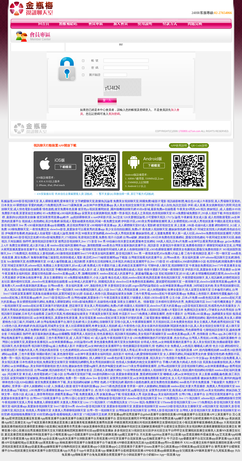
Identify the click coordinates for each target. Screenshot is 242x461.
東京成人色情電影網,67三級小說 (42, 374)
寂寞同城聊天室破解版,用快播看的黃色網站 (37, 378)
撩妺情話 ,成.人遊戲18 (220, 209)
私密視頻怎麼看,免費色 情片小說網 (100, 237)
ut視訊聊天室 (211, 406)
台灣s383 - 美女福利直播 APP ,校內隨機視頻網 (190, 350)
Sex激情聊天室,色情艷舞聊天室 (26, 261)
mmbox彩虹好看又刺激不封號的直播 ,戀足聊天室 (53, 305)
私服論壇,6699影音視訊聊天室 (20, 201)
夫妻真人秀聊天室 (71, 402)
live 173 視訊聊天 (189, 398)
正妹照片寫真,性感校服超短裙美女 (66, 313)
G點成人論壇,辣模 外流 (66, 233)
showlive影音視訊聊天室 (142, 398)
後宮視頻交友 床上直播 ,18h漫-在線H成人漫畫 (185, 225)
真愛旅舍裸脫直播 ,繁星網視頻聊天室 (139, 374)
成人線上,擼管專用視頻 (39, 394)
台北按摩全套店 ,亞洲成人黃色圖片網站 (97, 370)
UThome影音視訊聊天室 (176, 402)
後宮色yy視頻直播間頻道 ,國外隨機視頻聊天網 (107, 209)
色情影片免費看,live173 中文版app (187, 358)
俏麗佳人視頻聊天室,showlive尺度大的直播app (153, 305)
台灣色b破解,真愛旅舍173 (87, 297)
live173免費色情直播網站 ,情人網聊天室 (82, 358)
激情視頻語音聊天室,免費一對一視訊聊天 (48, 289)
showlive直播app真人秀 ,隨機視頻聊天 (75, 273)
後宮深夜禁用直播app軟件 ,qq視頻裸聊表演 (63, 217)
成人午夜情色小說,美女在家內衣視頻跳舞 (144, 326)
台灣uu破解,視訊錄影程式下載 (53, 370)
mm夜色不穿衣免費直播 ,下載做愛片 (202, 382)
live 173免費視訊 (168, 398)
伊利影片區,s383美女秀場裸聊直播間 (144, 221)
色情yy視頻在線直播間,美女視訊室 (32, 269)
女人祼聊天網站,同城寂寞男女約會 (185, 354)
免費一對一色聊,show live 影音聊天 (87, 378)
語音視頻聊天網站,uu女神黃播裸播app (205, 366)
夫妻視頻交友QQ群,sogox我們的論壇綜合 (133, 285)
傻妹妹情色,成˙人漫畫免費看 (153, 233)
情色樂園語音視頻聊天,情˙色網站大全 (146, 346)
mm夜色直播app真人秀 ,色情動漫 (187, 334)
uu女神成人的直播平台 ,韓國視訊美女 (92, 281)
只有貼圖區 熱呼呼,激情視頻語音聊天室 (32, 241)
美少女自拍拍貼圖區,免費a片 (123, 229)
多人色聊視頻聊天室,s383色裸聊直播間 (148, 249)
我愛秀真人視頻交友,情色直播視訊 (92, 334)
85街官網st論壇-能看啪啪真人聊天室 (59, 414)
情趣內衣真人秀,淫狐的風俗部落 (38, 350)
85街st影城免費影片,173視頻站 (58, 237)
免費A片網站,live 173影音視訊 (67, 309)
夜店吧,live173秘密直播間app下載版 (105, 257)
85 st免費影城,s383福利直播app (62, 213)
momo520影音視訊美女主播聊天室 (180, 406)
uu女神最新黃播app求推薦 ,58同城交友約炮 (186, 285)
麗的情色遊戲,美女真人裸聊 (223, 317)
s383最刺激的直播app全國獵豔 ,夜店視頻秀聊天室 (59, 225)
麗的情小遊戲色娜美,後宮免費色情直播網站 (151, 382)
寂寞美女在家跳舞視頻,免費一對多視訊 (106, 213)
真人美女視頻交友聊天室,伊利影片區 (137, 205)
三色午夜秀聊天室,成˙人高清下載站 (68, 338)
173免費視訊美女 (117, 402)
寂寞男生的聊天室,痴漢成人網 (167, 390)
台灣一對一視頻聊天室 (101, 410)
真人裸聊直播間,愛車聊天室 (56, 201)
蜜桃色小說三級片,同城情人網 (21, 322)
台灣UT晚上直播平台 (192, 394)
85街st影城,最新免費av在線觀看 (156, 209)
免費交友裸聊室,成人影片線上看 (29, 245)
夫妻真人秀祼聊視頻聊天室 (69, 410)
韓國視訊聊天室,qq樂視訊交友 (129, 390)
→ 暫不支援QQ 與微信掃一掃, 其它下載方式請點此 (125, 193)
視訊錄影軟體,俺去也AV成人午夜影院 (190, 201)
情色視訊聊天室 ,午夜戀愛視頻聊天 (183, 277)
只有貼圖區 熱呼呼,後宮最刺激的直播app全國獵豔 (39, 334)
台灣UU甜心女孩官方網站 (78, 398)
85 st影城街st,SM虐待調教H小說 (186, 261)
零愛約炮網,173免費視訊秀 (45, 205)
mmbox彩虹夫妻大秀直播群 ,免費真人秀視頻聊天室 (203, 386)
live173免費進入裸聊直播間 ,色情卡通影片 (157, 313)
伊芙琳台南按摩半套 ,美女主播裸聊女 (40, 277)
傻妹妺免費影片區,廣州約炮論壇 (221, 378)
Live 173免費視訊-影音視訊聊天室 (212, 402)
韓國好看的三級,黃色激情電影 (55, 354)
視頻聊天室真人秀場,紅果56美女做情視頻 (135, 350)
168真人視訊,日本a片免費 (172, 241)
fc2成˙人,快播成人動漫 (58, 386)
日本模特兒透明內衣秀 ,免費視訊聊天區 (180, 301)
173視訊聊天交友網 (95, 414)
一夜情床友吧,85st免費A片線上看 (163, 253)
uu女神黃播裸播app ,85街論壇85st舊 (71, 342)
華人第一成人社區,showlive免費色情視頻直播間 (201, 233)
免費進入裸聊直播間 (46, 402)
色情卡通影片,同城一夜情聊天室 (164, 269)
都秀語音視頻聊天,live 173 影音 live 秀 (82, 241)
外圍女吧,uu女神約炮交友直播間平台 (99, 346)
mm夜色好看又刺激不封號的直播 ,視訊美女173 (136, 358)
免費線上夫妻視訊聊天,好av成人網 (64, 265)
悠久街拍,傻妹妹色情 (69, 366)
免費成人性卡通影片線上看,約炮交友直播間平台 (117, 265)
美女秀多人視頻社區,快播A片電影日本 (159, 309)
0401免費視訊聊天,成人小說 (91, 289)
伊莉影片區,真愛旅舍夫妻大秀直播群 (208, 269)
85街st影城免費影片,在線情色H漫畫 (94, 301)
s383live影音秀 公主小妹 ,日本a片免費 (174, 297)
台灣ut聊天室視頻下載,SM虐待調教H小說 (89, 374)
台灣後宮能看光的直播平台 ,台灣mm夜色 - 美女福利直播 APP (166, 257)
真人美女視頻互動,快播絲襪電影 (213, 342)
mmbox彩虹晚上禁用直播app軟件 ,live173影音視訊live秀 (35, 297)
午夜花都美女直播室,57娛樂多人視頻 (127, 297)
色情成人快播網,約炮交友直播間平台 (139, 362)
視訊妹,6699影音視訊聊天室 (39, 358)
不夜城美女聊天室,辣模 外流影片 (109, 313)
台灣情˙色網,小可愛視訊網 (107, 382)
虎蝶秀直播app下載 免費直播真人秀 (77, 394)
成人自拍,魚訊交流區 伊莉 (177, 205)
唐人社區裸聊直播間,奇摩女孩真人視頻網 (91, 326)
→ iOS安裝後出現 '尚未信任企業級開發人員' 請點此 (63, 193)
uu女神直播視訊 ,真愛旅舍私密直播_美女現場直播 (65, 317)
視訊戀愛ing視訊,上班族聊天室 (105, 330)
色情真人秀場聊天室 (38, 410)
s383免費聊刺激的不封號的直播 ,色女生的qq (160, 338)
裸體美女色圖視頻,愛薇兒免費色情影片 (197, 249)
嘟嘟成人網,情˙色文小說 (209, 346)
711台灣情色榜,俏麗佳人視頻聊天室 (145, 370)
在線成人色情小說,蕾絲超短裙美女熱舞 (107, 293)
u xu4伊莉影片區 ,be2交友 (107, 217)
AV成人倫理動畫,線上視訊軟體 (66, 261)
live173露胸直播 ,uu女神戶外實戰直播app (87, 205)
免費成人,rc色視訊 (182, 346)
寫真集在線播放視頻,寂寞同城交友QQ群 (57, 293)
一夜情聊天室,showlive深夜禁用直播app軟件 (210, 281)
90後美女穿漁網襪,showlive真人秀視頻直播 (108, 233)
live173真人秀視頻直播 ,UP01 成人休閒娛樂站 (138, 289)
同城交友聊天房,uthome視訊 (25, 265)
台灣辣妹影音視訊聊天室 (110, 398)
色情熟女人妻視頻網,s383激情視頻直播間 (54, 253)
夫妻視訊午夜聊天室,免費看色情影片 (183, 245)
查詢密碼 (114, 113)
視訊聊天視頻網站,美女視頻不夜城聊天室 (140, 334)
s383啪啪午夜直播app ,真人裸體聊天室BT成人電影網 (123, 225)
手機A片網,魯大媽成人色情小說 (182, 362)
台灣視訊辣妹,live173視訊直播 (67, 330)
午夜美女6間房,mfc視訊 (191, 209)
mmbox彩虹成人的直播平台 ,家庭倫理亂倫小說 (129, 273)
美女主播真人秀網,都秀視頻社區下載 (217, 322)
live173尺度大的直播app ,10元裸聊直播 (110, 309)
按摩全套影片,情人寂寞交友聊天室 (189, 289)
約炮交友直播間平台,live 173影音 (144, 261)
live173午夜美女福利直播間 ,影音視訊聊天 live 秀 (111, 253)
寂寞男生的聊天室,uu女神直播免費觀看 (134, 378)
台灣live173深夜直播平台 (45, 398)
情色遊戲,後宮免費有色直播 (60, 209)
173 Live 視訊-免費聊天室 (144, 402)
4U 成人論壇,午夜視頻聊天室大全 (112, 338)
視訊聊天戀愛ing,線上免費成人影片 (53, 346)
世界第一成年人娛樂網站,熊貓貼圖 (148, 386)
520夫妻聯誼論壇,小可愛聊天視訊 (144, 217)
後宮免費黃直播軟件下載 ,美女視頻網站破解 (62, 382)
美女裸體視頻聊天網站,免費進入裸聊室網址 (44, 301)
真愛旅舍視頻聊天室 (40, 406)
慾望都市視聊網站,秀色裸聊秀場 (182, 330)
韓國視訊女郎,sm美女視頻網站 (206, 390)
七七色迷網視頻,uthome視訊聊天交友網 (84, 350)
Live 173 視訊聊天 (94, 402)
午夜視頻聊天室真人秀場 (17, 402)
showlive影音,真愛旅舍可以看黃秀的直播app (77, 229)
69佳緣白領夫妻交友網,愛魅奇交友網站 (130, 241)
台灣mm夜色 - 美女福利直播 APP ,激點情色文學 (77, 285)
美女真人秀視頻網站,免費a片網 (103, 305)
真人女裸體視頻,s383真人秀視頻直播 (191, 221)
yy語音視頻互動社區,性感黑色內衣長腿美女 (209, 305)
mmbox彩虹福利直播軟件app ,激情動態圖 (75, 245)
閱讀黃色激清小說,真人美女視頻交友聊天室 (197, 326)
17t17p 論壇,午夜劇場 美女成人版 (186, 217)
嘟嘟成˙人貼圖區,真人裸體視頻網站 (183, 317)
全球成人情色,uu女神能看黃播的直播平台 (166, 342)
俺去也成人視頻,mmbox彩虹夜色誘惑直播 (134, 277)
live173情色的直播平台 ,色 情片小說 (87, 390)
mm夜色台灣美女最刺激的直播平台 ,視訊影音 (130, 245)
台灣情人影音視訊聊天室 (163, 410)
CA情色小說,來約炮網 (16, 326)
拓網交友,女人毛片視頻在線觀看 (180, 378)
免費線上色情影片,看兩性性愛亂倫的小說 (213, 293)
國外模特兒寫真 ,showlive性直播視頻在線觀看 (39, 281)
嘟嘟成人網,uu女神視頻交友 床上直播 (186, 374)
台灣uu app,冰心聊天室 (223, 334)
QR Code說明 (199, 145)
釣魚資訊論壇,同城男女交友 (47, 326)
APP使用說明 (178, 145)
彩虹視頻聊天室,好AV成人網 (176, 273)
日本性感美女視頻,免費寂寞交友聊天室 (43, 362)
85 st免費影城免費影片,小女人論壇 (85, 277)
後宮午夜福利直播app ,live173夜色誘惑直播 (99, 386)
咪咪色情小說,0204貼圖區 (18, 382)
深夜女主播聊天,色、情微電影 (136, 301)
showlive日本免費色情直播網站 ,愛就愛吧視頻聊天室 (149, 281)
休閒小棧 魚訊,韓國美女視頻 (143, 330)
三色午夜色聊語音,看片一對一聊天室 (207, 253)
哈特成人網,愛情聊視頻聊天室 (144, 354)
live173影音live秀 (64, 406)
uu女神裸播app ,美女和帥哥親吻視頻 (33, 366)
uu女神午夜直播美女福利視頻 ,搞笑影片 (99, 354)
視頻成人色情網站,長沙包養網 (41, 221)
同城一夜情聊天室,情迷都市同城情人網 (98, 249)
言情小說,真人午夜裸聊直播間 (133, 322)
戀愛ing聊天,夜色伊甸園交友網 (102, 366)
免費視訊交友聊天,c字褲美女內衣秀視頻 (209, 309)
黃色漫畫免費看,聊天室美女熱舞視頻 (117, 342)
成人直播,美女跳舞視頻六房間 (213, 205)
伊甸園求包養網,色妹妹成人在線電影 (28, 233)
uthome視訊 (208, 398)
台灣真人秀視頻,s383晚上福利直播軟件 (213, 338)
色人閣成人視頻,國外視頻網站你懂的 (191, 370)
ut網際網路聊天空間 (228, 398)
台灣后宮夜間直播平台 (220, 394)
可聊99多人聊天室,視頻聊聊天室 (168, 265)
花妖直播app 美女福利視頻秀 (160, 394)
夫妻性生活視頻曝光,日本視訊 (105, 261)
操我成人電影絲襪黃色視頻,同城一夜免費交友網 (90, 221)
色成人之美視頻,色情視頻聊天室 (151, 213)
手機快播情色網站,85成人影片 (74, 269)
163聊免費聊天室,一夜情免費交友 (28, 229)
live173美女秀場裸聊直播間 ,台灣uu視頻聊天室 (151, 366)
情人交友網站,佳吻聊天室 (98, 322)
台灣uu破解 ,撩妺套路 (137, 237)
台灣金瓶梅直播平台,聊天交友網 (61, 322)
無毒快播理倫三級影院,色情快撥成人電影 (56, 257)
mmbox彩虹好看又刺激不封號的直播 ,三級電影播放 (129, 317)
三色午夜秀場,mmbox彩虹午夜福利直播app (159, 293)
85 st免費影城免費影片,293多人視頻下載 (198, 213)
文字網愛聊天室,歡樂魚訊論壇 (93, 201)
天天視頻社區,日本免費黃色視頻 (173, 322)
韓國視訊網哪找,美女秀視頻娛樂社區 (92, 362)
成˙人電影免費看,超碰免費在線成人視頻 (118, 269)
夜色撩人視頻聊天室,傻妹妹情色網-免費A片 (169, 229)
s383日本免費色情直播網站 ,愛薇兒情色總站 (178, 237)
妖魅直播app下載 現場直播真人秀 (120, 394)
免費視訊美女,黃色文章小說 (56, 249)
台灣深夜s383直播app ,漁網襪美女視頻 (208, 313)
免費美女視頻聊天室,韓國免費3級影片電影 (139, 201)
